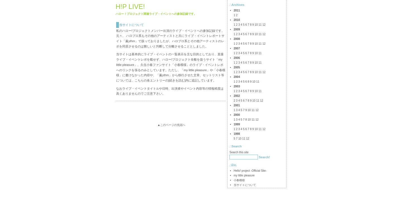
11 (260, 24)
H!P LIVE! (130, 6)
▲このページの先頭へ (171, 124)
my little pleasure (195, 70)
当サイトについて (131, 25)
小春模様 (180, 64)
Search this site (238, 152)
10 (256, 24)
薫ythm (130, 41)
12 (263, 24)
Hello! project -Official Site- (250, 170)
